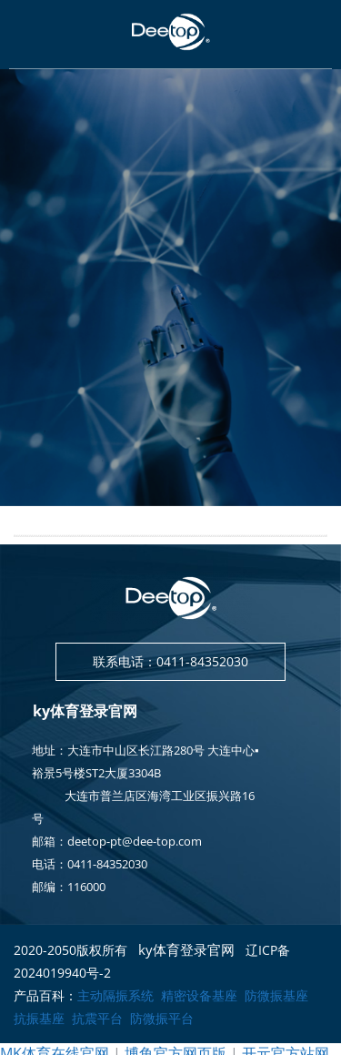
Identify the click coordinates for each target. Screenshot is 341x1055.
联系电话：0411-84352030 (170, 661)
